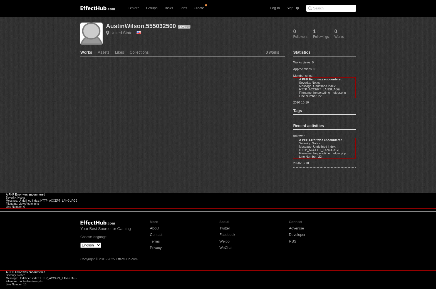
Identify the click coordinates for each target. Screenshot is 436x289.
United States (125, 33)
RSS (292, 241)
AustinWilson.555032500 (141, 26)
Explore (133, 8)
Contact (156, 235)
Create (199, 8)
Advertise (296, 228)
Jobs (183, 8)
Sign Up (293, 8)
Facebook (227, 235)
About (154, 228)
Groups (151, 8)
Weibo (224, 241)
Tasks (168, 8)
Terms (155, 241)
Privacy (156, 248)
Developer (297, 235)
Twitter (224, 228)
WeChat (225, 248)
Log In (275, 8)
